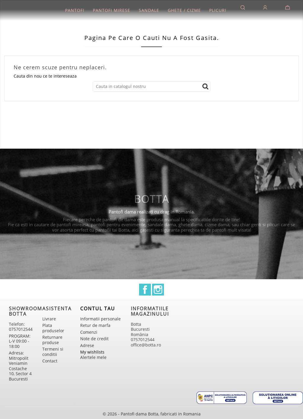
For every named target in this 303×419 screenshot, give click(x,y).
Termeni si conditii (52, 351)
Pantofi (74, 10)
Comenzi (88, 332)
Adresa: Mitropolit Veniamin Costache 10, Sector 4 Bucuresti (20, 366)
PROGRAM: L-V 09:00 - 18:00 (19, 341)
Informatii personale (100, 319)
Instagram (158, 290)
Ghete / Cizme (184, 10)
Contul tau (97, 308)
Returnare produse (52, 339)
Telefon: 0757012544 (21, 326)
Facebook (145, 290)
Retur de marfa (95, 325)
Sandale (149, 10)
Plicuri (217, 10)
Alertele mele (93, 357)
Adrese (87, 345)
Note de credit (94, 338)
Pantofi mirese (111, 10)
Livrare (49, 319)
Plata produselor (53, 327)
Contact (49, 361)
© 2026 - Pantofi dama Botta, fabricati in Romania (152, 414)
